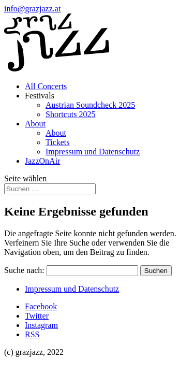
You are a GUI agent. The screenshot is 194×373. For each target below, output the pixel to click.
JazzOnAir (42, 160)
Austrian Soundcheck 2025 (90, 105)
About (35, 123)
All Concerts (46, 86)
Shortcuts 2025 (70, 114)
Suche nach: (24, 270)
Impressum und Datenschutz (93, 151)
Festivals (39, 95)
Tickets (58, 142)
